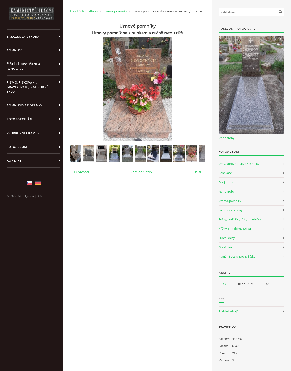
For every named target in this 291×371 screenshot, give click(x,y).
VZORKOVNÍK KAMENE (24, 133)
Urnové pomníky (114, 11)
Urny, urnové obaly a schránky (239, 164)
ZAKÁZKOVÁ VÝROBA (23, 36)
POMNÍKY (14, 50)
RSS (39, 196)
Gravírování (226, 247)
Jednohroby (226, 138)
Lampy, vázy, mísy (231, 210)
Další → (199, 172)
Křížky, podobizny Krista (235, 229)
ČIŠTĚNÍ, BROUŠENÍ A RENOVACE (23, 66)
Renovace (225, 173)
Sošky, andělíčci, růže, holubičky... (241, 219)
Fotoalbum (17, 147)
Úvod (74, 11)
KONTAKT (14, 160)
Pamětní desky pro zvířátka (237, 256)
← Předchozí (79, 172)
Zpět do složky (141, 172)
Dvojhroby (226, 182)
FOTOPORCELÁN (19, 119)
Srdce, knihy (227, 238)
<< (224, 284)
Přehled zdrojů (228, 311)
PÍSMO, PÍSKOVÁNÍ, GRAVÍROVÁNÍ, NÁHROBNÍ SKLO (27, 86)
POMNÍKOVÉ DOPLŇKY (25, 105)
